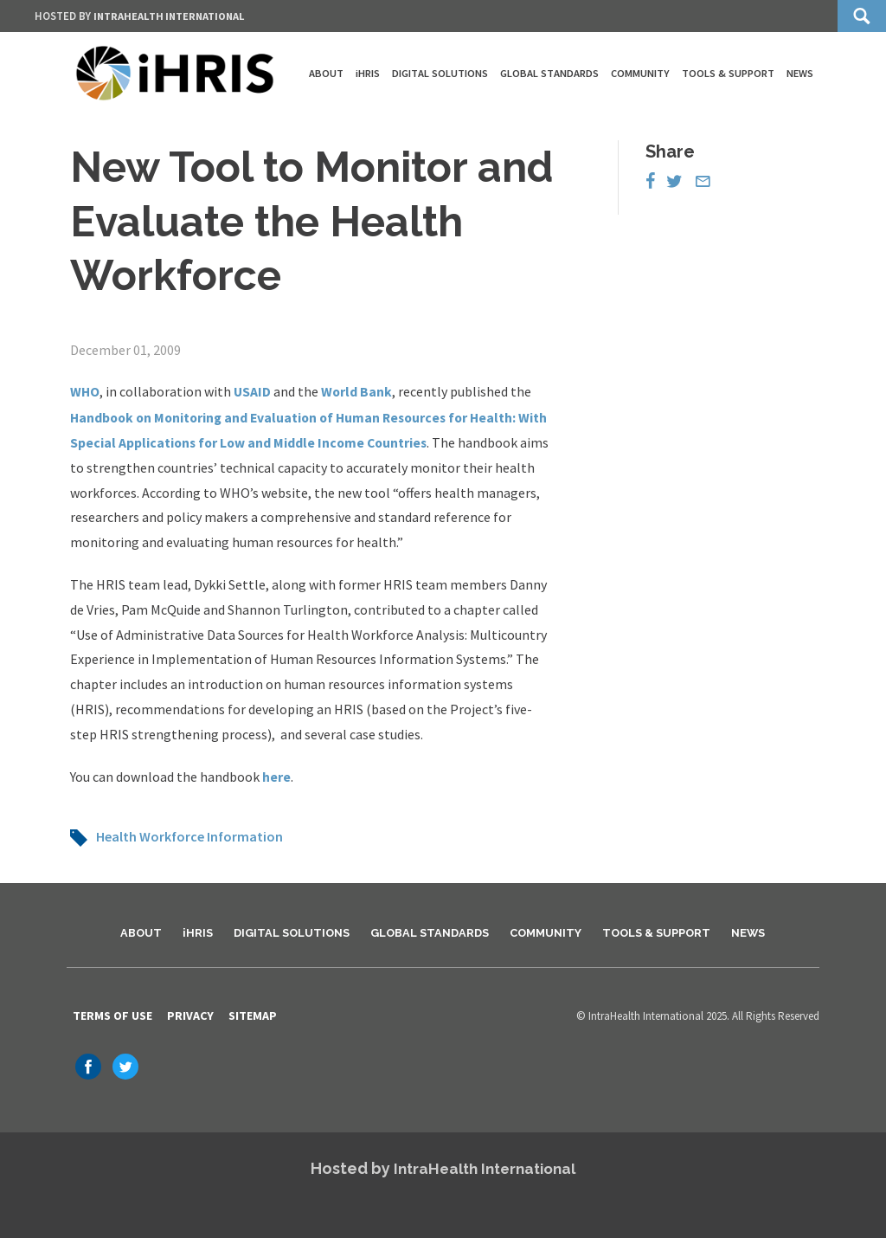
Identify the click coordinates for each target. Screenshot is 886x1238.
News (799, 73)
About (326, 73)
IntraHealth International (173, 16)
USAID (254, 391)
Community (640, 73)
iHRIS (368, 73)
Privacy (190, 1014)
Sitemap (252, 1014)
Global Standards (549, 73)
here (276, 774)
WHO (85, 391)
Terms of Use (112, 1014)
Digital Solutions (440, 73)
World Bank (359, 391)
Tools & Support (728, 73)
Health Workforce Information (189, 834)
